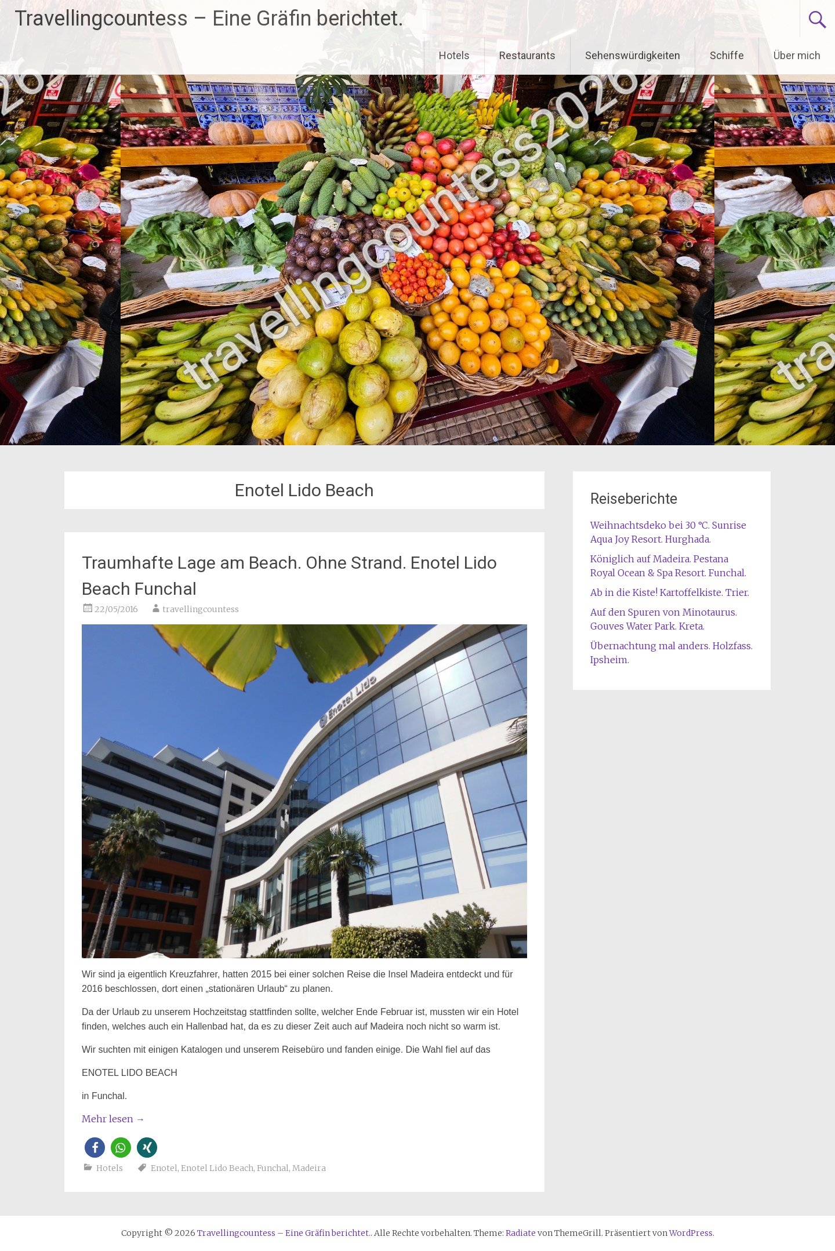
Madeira (309, 1168)
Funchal (273, 1168)
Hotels (454, 55)
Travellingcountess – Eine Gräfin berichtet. (209, 18)
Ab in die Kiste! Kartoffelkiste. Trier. (669, 592)
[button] (95, 1147)
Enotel (164, 1168)
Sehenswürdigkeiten (632, 55)
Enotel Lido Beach (217, 1168)
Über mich (797, 55)
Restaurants (527, 55)
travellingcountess (200, 609)
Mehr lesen (113, 1119)
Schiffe (727, 55)
